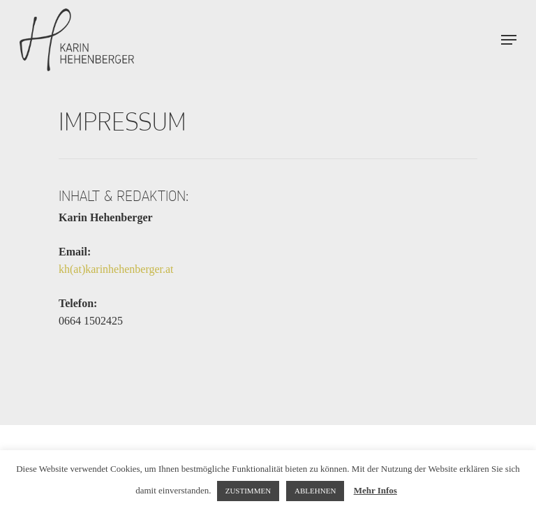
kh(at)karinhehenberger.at (116, 269)
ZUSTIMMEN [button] (248, 490)
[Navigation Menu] (508, 40)
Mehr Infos (375, 490)
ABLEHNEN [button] (315, 490)
